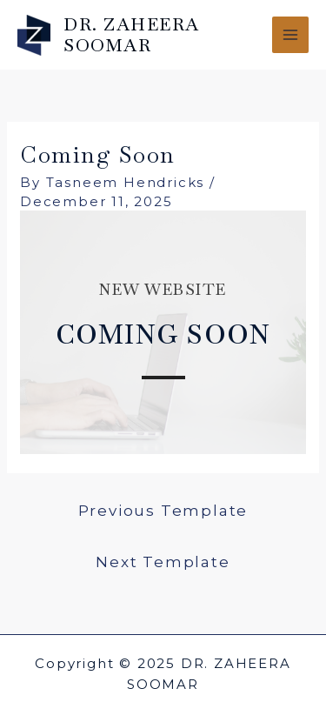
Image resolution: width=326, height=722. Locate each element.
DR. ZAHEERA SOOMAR (131, 35)
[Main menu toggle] (290, 35)
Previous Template (163, 510)
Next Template (163, 562)
